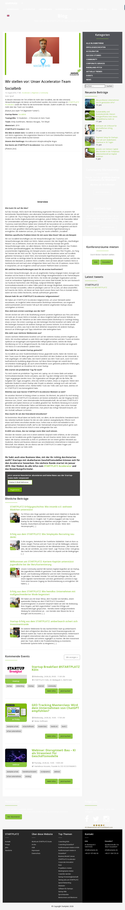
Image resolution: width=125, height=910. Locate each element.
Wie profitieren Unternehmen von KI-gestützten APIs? (107, 101)
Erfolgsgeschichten (95, 47)
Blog (114, 9)
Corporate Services (95, 63)
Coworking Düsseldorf (66, 844)
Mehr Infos (51, 691)
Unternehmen (45, 9)
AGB (33, 847)
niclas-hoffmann (28, 726)
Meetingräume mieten (65, 871)
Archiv (34, 844)
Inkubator (61, 886)
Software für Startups (65, 889)
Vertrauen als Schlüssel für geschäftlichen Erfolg (106, 127)
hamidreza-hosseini (29, 772)
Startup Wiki (62, 892)
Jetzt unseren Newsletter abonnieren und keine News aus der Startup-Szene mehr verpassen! (40, 476)
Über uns (104, 9)
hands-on (54, 726)
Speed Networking (64, 883)
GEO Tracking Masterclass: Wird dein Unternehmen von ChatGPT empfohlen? (55, 708)
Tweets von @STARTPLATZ (96, 287)
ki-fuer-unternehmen (14, 731)
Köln (96, 262)
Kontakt (7, 842)
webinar (57, 772)
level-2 (64, 726)
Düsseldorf (106, 262)
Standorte (8, 850)
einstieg (28, 776)
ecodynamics (45, 772)
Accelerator (29, 9)
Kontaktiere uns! (108, 227)
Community (44, 93)
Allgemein (35, 93)
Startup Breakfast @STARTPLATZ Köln (56, 668)
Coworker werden (64, 874)
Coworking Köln (63, 842)
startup (9, 686)
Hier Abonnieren (13, 817)
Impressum (36, 850)
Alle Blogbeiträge (95, 43)
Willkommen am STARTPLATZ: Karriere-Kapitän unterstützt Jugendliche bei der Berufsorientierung (42, 563)
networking (20, 686)
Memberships (13, 9)
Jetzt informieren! (102, 192)
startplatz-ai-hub (12, 726)
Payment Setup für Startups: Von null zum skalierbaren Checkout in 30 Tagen (107, 139)
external (41, 686)
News (88, 79)
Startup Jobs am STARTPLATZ (68, 880)
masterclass (42, 726)
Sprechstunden (63, 894)
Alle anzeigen (72, 657)
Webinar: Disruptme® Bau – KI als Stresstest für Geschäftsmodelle (54, 753)
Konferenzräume (64, 9)
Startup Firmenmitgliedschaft (68, 877)
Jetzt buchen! (65, 691)
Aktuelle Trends (94, 71)
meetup (31, 686)
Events (80, 9)
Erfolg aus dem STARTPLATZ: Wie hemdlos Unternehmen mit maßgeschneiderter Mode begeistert (42, 593)
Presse (7, 844)
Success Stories (93, 55)
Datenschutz (36, 853)
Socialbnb (22, 114)
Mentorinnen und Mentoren (67, 897)
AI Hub (91, 9)
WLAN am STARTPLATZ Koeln (42, 842)
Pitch (60, 865)
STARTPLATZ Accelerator (66, 859)
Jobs (6, 847)
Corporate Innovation (65, 862)
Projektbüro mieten (65, 868)
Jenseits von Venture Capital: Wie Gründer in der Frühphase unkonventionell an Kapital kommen (107, 153)
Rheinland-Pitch (94, 67)
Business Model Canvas (66, 856)
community (52, 686)
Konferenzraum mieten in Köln (68, 847)
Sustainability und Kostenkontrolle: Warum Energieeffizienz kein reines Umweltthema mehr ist (106, 115)
